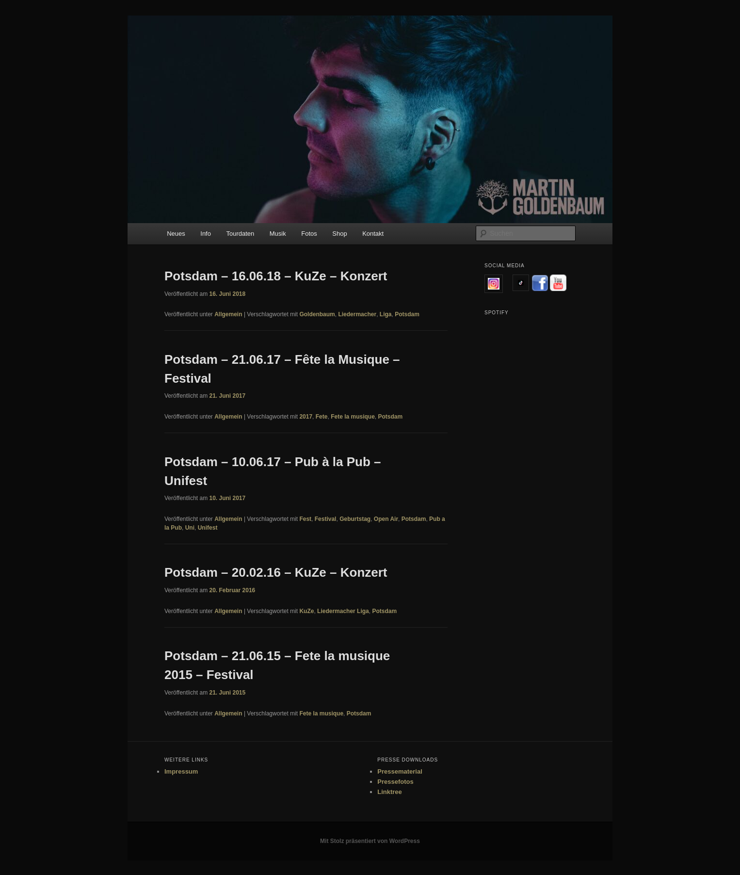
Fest (305, 519)
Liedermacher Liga (343, 611)
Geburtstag (354, 519)
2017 (305, 416)
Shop (339, 233)
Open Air (386, 519)
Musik (278, 233)
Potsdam (407, 314)
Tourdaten (240, 233)
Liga (386, 314)
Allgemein (228, 314)
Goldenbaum (317, 314)
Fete (322, 416)
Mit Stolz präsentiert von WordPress (370, 841)
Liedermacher (357, 314)
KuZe (306, 611)
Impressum (181, 771)
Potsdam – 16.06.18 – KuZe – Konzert (275, 276)
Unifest (208, 527)
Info (205, 233)
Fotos (309, 233)
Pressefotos (395, 781)
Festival (326, 519)
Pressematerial (399, 771)
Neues (176, 233)
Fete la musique (353, 416)
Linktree (389, 791)
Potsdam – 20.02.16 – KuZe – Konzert (275, 572)
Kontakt (373, 233)
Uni (189, 527)
